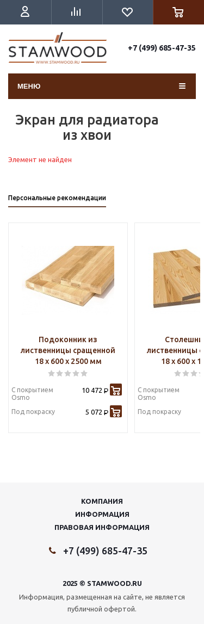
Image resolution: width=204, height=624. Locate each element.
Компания (102, 501)
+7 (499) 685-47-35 (162, 48)
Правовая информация (102, 527)
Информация (102, 514)
